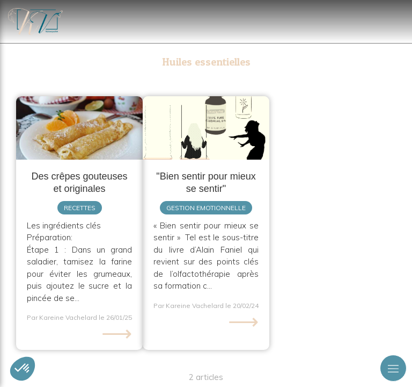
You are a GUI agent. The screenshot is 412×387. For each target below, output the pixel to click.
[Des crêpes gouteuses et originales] (79, 128)
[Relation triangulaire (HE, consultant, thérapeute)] (206, 128)
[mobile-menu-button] (393, 368)
